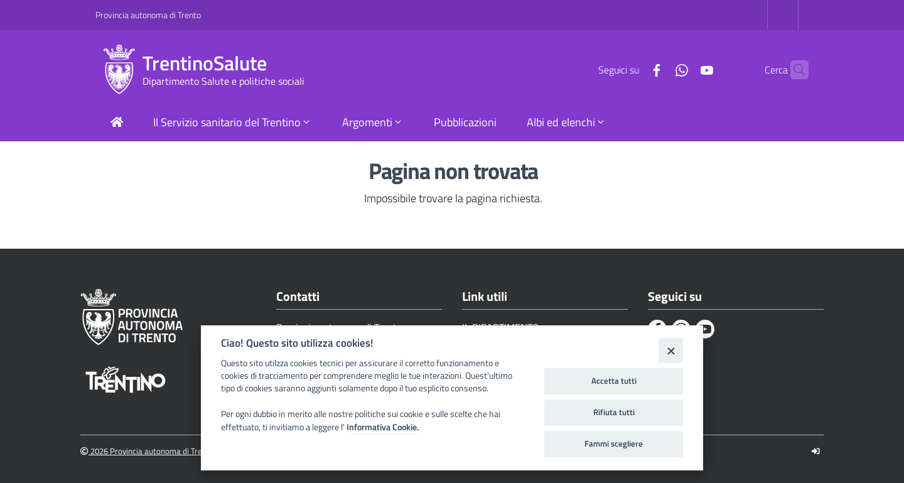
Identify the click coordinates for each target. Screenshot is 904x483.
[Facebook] (632, 69)
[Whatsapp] (657, 69)
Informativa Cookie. (383, 427)
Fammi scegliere (613, 443)
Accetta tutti (614, 380)
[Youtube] (682, 69)
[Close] (671, 350)
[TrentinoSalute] (119, 70)
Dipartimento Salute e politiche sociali (223, 81)
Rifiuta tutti (614, 412)
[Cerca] (793, 70)
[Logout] (816, 451)
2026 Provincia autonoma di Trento (147, 451)
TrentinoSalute (205, 63)
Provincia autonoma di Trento (148, 14)
